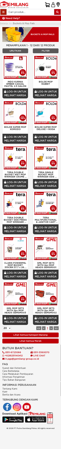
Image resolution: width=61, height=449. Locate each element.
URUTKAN (15, 50)
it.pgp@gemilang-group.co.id (20, 358)
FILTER (46, 50)
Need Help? (11, 18)
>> (56, 328)
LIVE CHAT (37, 355)
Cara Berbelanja (10, 371)
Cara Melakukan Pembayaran (17, 374)
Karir (4, 391)
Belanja (4, 23)
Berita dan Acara (11, 394)
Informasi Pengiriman (13, 377)
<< (38, 328)
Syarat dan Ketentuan (14, 368)
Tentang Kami (9, 388)
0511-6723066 (11, 352)
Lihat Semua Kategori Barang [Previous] (30, 334)
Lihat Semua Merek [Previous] (30, 341)
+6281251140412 (12, 355)
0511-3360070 (39, 352)
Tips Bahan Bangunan (13, 379)
